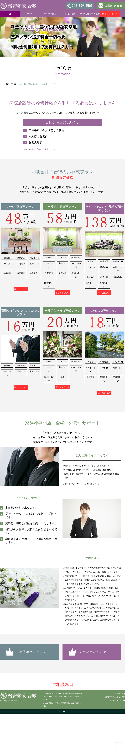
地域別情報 (70, 14)
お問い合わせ (120, 693)
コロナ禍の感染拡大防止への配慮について (36, 84)
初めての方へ (50, 14)
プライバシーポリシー (116, 700)
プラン (30, 14)
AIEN (63, 711)
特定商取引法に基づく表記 (114, 697)
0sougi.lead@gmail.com (11, 700)
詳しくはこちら (20, 289)
